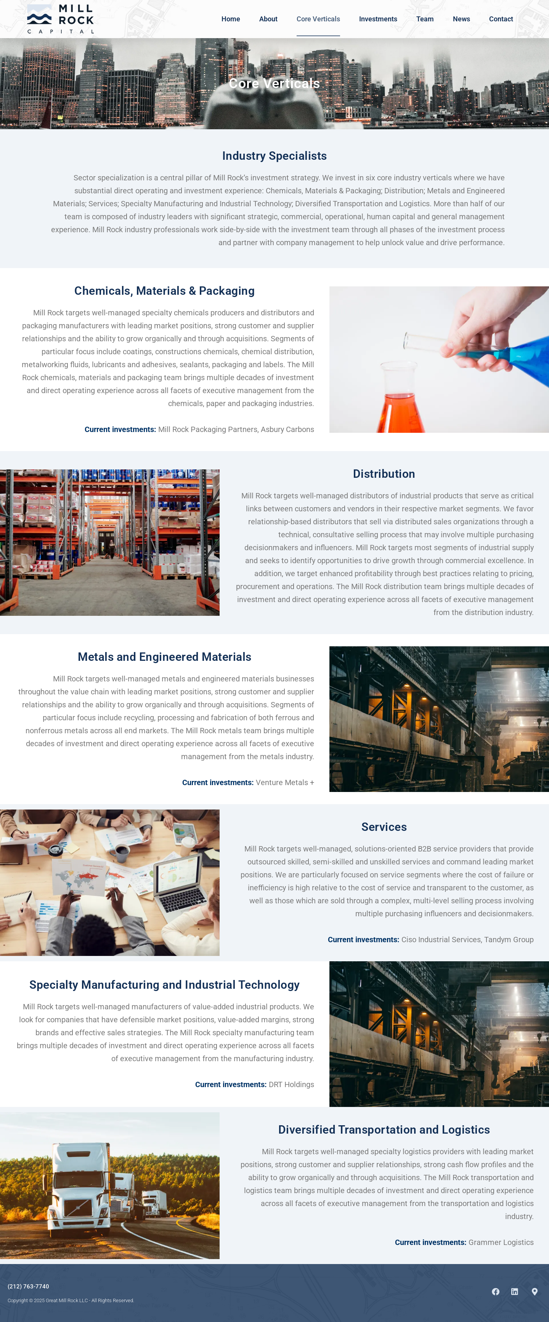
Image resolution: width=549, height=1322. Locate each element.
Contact (501, 19)
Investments (378, 19)
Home (231, 19)
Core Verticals (318, 19)
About (268, 19)
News (461, 19)
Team (425, 19)
